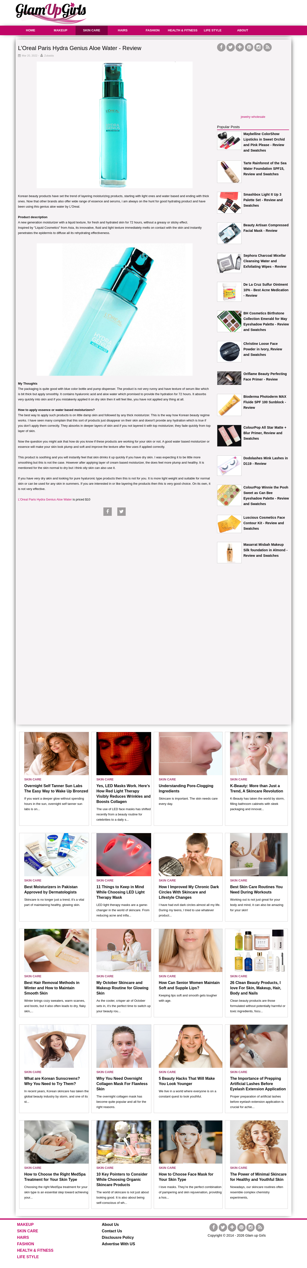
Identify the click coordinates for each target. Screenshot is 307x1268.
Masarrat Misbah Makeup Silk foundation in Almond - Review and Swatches (265, 550)
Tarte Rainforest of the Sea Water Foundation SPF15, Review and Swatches (265, 168)
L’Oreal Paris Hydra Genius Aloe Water (45, 499)
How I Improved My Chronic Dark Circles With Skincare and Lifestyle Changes (189, 892)
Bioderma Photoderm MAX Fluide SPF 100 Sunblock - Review (264, 402)
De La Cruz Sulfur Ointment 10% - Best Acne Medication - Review (266, 290)
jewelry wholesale (253, 117)
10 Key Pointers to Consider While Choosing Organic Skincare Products (122, 1179)
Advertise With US (118, 1244)
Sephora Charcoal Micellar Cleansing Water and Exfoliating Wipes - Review (264, 261)
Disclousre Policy (118, 1237)
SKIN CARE (91, 30)
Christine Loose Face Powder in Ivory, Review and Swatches (262, 349)
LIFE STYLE (213, 30)
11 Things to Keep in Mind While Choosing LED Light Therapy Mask (120, 892)
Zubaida (49, 55)
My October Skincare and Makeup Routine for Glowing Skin (122, 988)
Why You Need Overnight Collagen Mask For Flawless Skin (122, 1083)
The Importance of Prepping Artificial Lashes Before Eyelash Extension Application (258, 1083)
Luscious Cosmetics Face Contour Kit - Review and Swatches (264, 523)
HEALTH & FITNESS (182, 30)
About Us (110, 1225)
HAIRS (122, 30)
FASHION (153, 30)
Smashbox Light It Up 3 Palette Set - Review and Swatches (263, 200)
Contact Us (112, 1231)
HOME (30, 30)
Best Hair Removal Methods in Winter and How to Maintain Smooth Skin (51, 988)
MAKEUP (60, 30)
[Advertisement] (204, 12)
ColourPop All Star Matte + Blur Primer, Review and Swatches (264, 433)
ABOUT (242, 30)
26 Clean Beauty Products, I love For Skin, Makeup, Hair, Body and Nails (255, 988)
